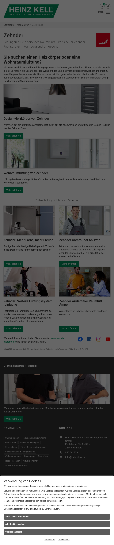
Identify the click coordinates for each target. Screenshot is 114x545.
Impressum (50, 539)
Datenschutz (63, 539)
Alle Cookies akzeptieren (16, 516)
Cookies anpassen (13, 532)
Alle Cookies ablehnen (15, 524)
